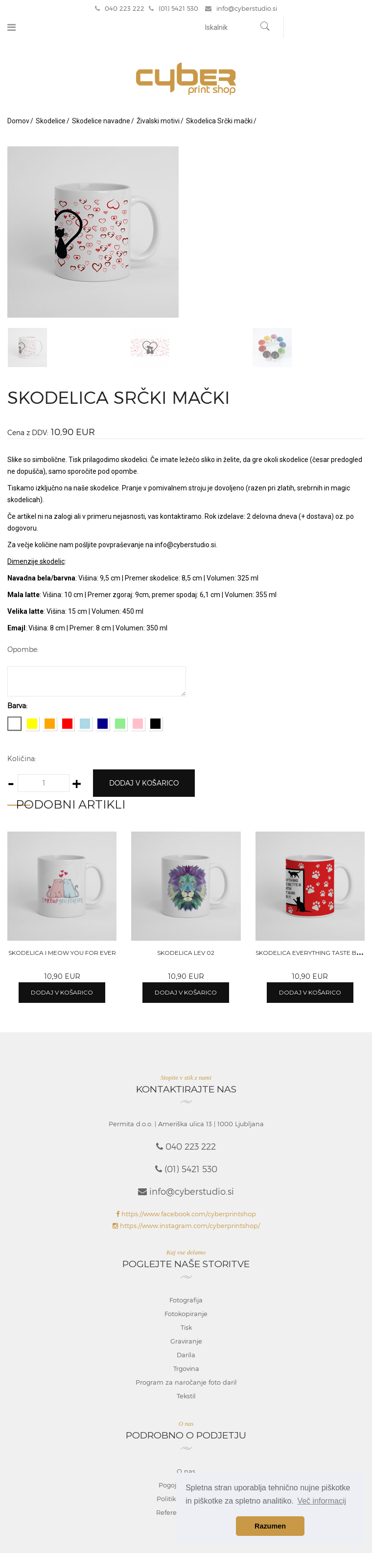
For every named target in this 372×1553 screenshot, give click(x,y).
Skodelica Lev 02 (185, 952)
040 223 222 (119, 8)
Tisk (186, 1327)
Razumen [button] (270, 1526)
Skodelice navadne (101, 121)
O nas (186, 1471)
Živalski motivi (158, 121)
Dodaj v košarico (144, 783)
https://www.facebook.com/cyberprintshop (186, 1214)
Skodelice (51, 121)
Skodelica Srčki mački (219, 121)
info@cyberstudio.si (241, 8)
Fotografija (186, 1300)
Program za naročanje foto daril (186, 1382)
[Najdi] (265, 27)
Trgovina (186, 1368)
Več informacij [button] (321, 1501)
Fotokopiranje (186, 1314)
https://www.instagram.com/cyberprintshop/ (186, 1225)
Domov (18, 121)
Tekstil (186, 1396)
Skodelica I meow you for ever (62, 952)
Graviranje (186, 1341)
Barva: (17, 705)
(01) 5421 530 (173, 8)
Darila (186, 1355)
